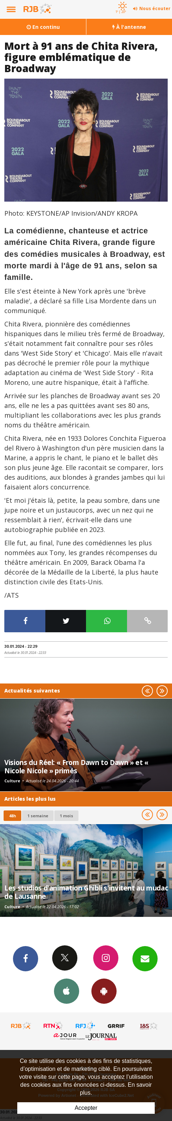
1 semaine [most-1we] (37, 815)
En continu (43, 26)
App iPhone (66, 991)
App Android (104, 991)
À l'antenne (129, 26)
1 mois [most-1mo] (66, 815)
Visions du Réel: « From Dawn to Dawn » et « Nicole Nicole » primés (76, 766)
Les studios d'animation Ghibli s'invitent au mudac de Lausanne (86, 891)
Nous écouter (155, 8)
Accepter (85, 1108)
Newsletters (145, 958)
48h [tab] (12, 815)
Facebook (25, 958)
